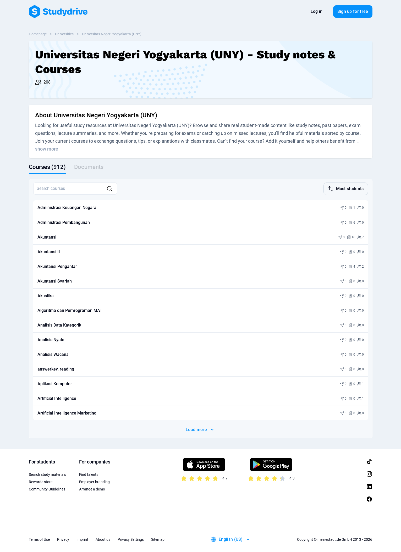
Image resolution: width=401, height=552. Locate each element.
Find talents (88, 474)
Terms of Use (39, 539)
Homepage (38, 34)
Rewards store (40, 481)
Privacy (63, 539)
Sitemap (157, 539)
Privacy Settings (131, 539)
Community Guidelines (47, 489)
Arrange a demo (92, 489)
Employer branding (94, 481)
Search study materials (47, 474)
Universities (64, 34)
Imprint (82, 539)
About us (103, 539)
